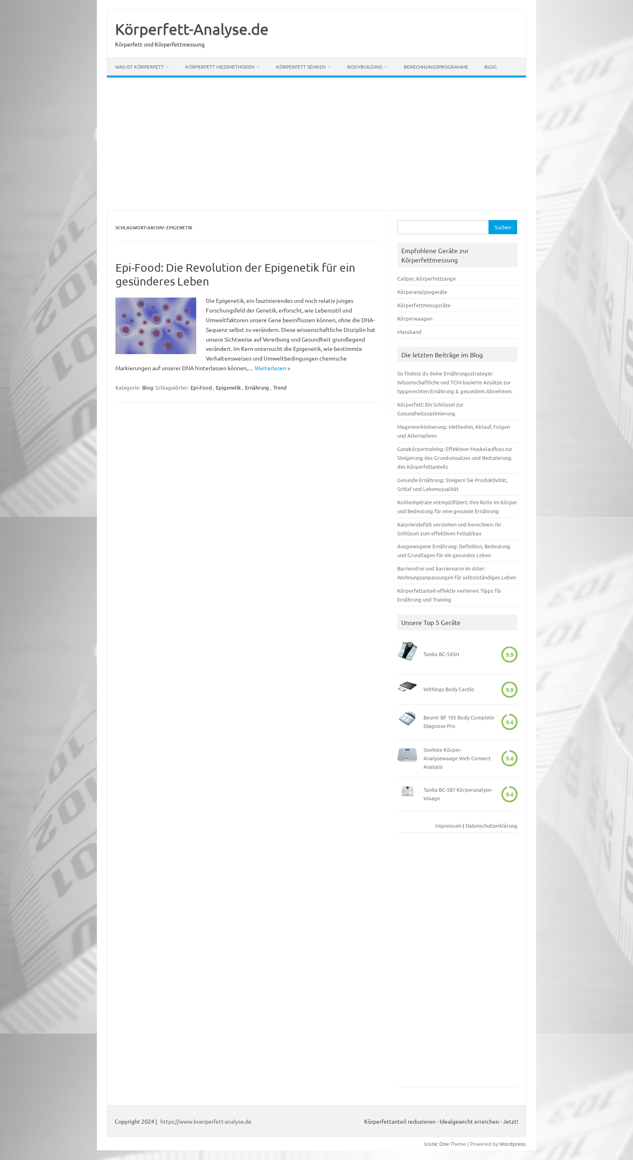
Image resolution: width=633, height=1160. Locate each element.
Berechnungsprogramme (436, 66)
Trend (280, 387)
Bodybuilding (364, 66)
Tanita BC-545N (441, 653)
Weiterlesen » (272, 367)
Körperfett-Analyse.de (191, 29)
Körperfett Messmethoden (220, 66)
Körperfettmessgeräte (424, 305)
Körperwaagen (414, 318)
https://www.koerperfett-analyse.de (206, 1121)
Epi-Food (201, 387)
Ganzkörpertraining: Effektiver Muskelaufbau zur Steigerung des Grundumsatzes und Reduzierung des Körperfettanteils (454, 457)
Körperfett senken (301, 66)
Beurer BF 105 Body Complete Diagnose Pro (458, 721)
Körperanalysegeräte (422, 291)
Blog (490, 66)
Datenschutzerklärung (491, 825)
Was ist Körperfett (139, 66)
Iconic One (436, 1143)
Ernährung (257, 387)
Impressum (448, 825)
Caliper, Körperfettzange (426, 278)
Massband (409, 331)
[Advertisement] (316, 143)
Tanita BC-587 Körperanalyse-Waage (458, 793)
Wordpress (512, 1143)
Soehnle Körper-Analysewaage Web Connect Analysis (456, 758)
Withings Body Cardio (448, 689)
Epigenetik (228, 387)
